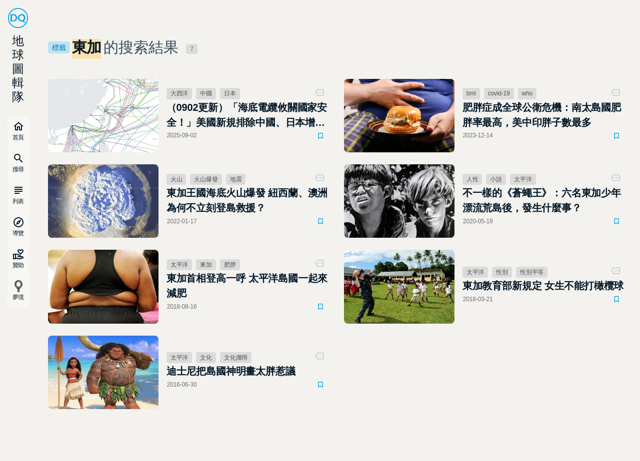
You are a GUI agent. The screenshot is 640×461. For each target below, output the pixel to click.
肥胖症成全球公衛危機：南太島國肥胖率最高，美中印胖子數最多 (541, 115)
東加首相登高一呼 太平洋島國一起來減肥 (247, 286)
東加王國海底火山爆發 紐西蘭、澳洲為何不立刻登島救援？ (247, 200)
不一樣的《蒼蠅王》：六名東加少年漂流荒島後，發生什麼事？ (541, 200)
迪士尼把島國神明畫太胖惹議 (231, 371)
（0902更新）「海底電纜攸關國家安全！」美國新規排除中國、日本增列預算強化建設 (246, 116)
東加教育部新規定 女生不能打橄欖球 (543, 285)
